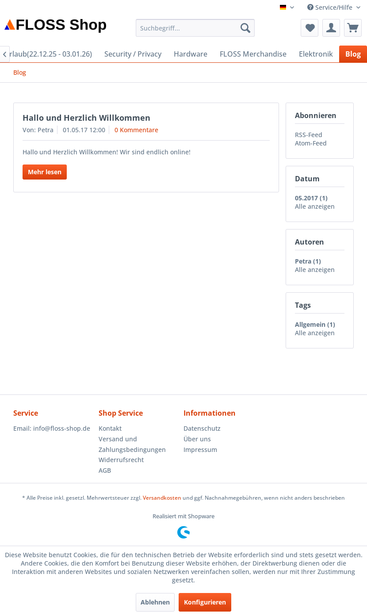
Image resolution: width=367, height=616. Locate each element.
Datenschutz (202, 428)
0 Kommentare (136, 130)
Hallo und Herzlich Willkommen (86, 117)
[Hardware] (191, 54)
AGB (105, 470)
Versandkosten (162, 497)
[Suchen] (245, 28)
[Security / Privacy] (133, 54)
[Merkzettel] (309, 28)
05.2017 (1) (311, 198)
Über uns (197, 439)
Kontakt (110, 428)
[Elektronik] (316, 54)
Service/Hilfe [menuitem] (330, 7)
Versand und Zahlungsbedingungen (132, 444)
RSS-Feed (308, 134)
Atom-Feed (311, 143)
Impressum (200, 449)
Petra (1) (308, 261)
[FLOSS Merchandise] (253, 54)
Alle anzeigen (315, 206)
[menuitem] (195, 28)
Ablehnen (155, 602)
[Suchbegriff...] (195, 28)
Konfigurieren (205, 602)
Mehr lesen (44, 172)
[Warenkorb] (353, 28)
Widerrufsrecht (121, 459)
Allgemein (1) (315, 324)
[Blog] (353, 54)
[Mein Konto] (331, 28)
